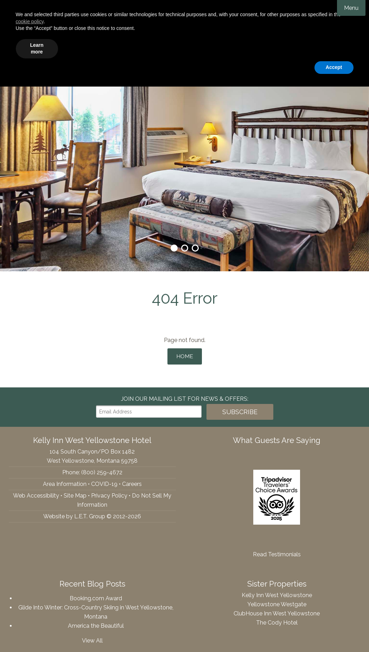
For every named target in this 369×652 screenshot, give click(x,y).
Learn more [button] (36, 614)
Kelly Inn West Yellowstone (184, 28)
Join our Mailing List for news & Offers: (184, 396)
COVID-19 (104, 482)
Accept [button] (334, 632)
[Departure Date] (275, 67)
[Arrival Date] (225, 67)
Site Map (75, 493)
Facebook (9, 66)
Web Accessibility (36, 493)
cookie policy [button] (30, 587)
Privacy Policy (109, 493)
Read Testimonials (277, 552)
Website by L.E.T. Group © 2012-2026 (92, 514)
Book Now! (333, 67)
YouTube (36, 66)
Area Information (65, 482)
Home (184, 355)
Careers (132, 482)
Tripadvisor (22, 66)
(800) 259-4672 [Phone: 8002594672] (65, 67)
